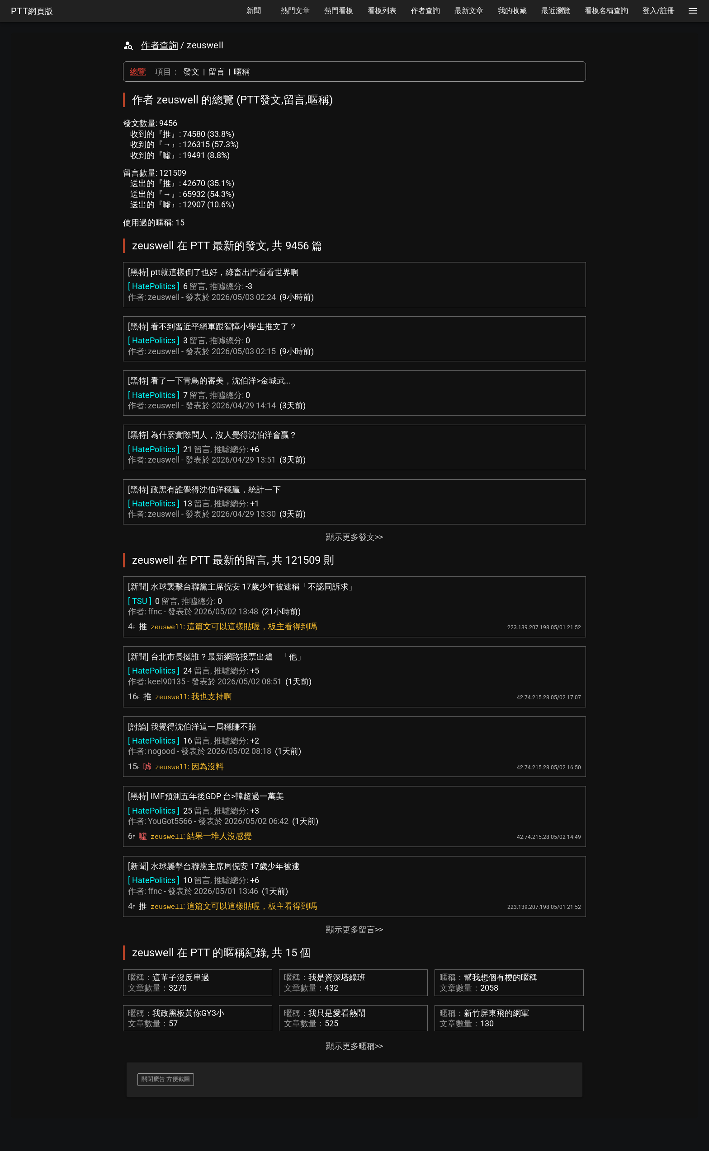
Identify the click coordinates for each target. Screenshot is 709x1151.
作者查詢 (159, 45)
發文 (191, 71)
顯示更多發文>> (354, 537)
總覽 (138, 71)
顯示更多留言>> (354, 929)
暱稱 (242, 71)
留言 (216, 71)
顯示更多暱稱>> (354, 1046)
